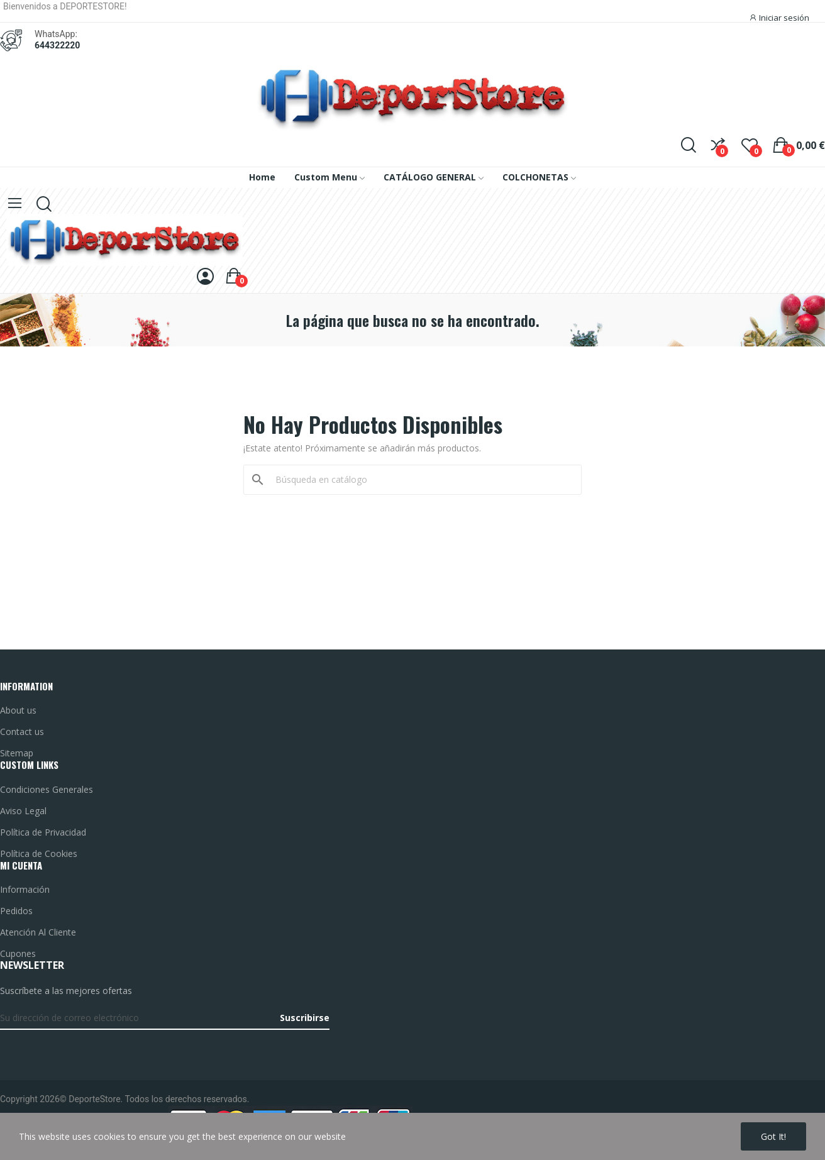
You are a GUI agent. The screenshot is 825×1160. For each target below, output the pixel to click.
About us (18, 710)
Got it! (773, 1136)
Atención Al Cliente (38, 932)
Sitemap (16, 753)
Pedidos (16, 911)
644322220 (57, 45)
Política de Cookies (38, 853)
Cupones (18, 953)
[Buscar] (420, 480)
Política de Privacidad (43, 832)
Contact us (22, 731)
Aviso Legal (23, 811)
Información (25, 889)
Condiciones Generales (46, 789)
